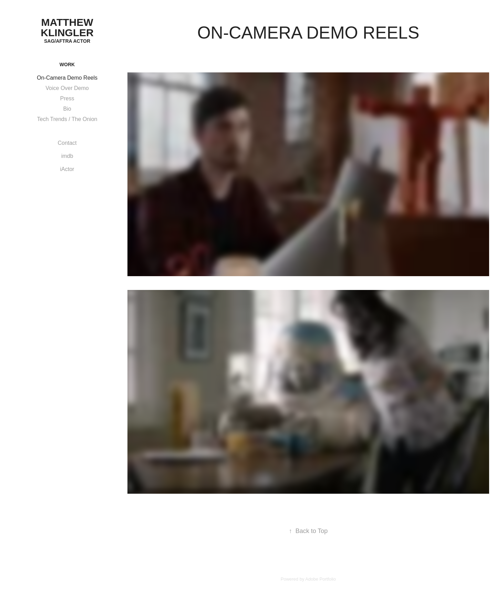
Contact (67, 143)
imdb (67, 156)
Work (67, 64)
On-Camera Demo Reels (67, 78)
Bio (67, 109)
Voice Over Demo (67, 88)
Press (67, 98)
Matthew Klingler (68, 27)
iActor (67, 169)
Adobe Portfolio (320, 579)
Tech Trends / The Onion (67, 119)
